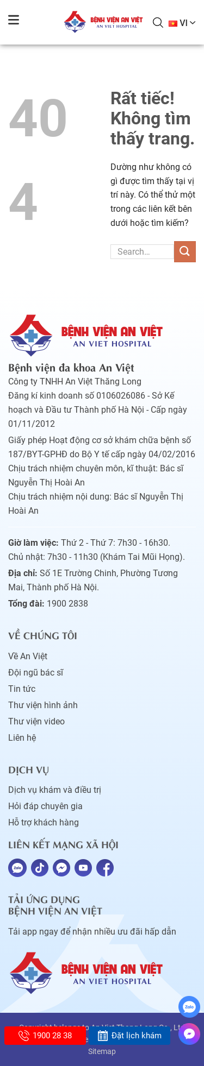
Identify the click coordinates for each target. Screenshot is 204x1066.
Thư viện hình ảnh (43, 705)
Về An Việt (27, 656)
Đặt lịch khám (129, 1035)
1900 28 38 (44, 1035)
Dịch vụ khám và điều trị (54, 790)
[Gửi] (185, 251)
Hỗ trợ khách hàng (43, 822)
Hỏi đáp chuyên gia (45, 806)
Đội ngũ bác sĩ (35, 672)
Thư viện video (36, 721)
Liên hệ (22, 738)
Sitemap (102, 1051)
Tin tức (21, 689)
